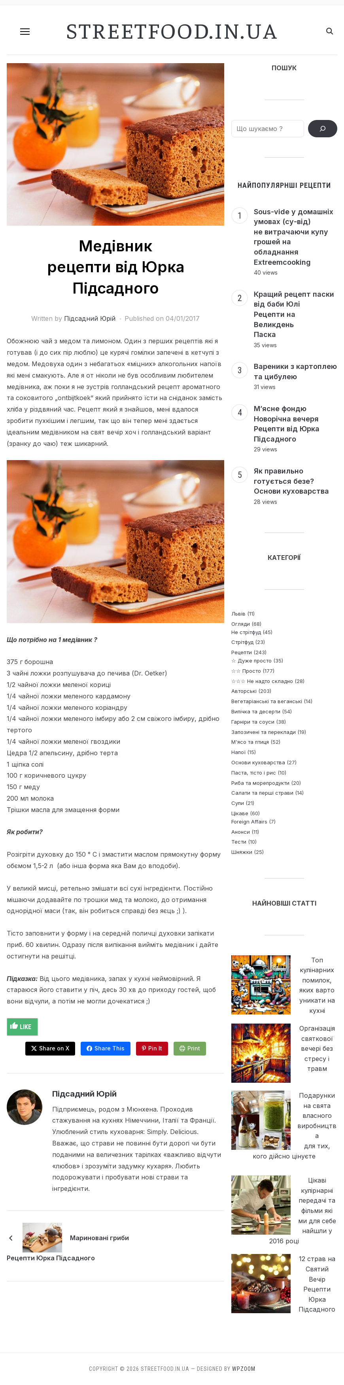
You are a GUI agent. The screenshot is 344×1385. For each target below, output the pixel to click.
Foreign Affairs (249, 821)
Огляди (240, 624)
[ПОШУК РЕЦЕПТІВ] (322, 128)
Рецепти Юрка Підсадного (51, 1258)
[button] (25, 31)
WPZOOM (243, 1369)
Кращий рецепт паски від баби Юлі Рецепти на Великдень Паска (294, 314)
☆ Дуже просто (251, 660)
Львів (238, 613)
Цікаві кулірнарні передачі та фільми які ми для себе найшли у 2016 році (302, 1210)
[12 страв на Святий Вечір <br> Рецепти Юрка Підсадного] (261, 1283)
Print (193, 1048)
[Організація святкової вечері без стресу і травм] (261, 1053)
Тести (238, 841)
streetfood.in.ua (172, 29)
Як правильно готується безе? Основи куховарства (291, 481)
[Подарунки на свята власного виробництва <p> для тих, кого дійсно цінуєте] (261, 1120)
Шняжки (241, 852)
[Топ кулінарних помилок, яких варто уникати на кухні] (261, 984)
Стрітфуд (242, 642)
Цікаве (239, 813)
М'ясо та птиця (250, 742)
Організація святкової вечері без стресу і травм (317, 1048)
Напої (238, 752)
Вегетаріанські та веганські (266, 701)
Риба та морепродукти (260, 783)
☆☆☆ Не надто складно (262, 681)
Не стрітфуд (246, 632)
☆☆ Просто (246, 671)
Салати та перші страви (262, 793)
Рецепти (241, 652)
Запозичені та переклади (263, 732)
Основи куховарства (258, 762)
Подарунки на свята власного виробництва (316, 1115)
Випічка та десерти (255, 711)
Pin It (155, 1048)
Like (21, 1026)
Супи (237, 803)
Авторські (244, 691)
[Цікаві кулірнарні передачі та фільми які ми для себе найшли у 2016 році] (261, 1205)
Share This (110, 1048)
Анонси (240, 832)
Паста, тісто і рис (253, 772)
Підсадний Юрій (89, 318)
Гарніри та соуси (252, 722)
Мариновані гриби (99, 1238)
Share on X (54, 1048)
